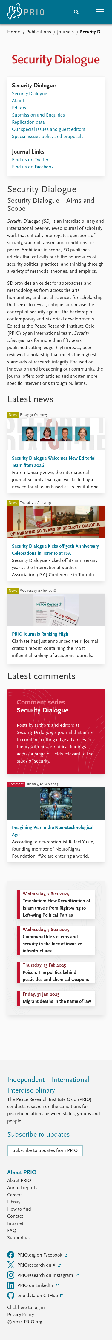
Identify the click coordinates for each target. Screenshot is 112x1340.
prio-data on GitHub (33, 1295)
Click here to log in (26, 1307)
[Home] (25, 12)
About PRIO (19, 1180)
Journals (65, 32)
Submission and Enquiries (38, 115)
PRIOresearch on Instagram (40, 1275)
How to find (19, 1209)
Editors (19, 108)
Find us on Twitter (30, 160)
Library (13, 1202)
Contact (15, 1216)
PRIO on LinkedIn (30, 1285)
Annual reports (22, 1188)
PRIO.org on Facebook (35, 1254)
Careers (14, 1195)
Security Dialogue (29, 94)
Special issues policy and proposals (47, 136)
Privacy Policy (20, 1315)
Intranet (15, 1223)
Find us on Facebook (32, 167)
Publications (38, 32)
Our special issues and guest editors (48, 129)
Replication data (28, 122)
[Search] (76, 12)
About (18, 101)
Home (13, 32)
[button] (100, 12)
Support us (18, 1238)
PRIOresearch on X (31, 1264)
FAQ (11, 1231)
